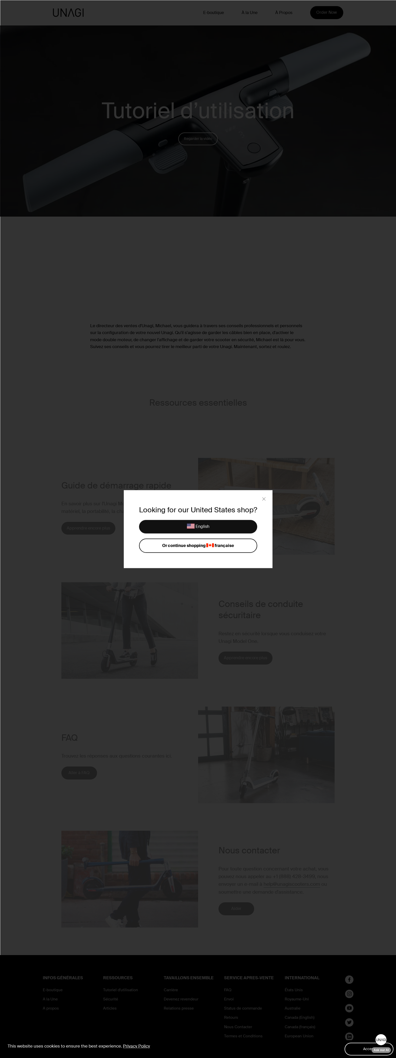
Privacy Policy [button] (136, 1046)
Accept (369, 1049)
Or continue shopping (198, 546)
